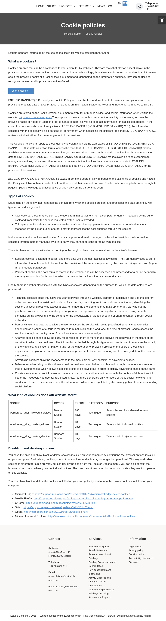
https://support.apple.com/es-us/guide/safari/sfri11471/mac (58, 507)
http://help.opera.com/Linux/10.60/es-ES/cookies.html (56, 511)
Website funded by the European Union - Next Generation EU (72, 615)
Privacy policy (136, 550)
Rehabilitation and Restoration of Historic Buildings (100, 554)
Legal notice (135, 546)
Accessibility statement (141, 558)
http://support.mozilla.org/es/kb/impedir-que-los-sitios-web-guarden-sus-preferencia (83, 498)
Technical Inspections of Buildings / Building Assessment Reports (101, 593)
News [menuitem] (101, 6)
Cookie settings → (21, 90)
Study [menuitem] (51, 6)
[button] (162, 20)
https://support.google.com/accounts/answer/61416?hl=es (60, 502)
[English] (119, 3)
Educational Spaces (99, 546)
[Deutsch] (119, 9)
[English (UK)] (125, 3)
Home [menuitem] (40, 6)
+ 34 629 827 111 (57, 566)
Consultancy (95, 585)
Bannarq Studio (72, 34)
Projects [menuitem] (68, 6)
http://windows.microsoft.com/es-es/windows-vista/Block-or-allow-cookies (91, 516)
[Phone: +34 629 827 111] (139, 6)
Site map (133, 562)
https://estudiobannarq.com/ (35, 117)
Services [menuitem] (86, 6)
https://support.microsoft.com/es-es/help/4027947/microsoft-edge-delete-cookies (82, 494)
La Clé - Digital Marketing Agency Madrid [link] (132, 615)
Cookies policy (136, 554)
